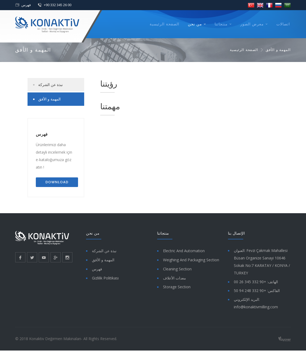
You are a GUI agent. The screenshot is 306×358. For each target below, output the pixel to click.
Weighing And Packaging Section (191, 259)
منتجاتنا (221, 24)
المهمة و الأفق (49, 99)
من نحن (195, 24)
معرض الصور (252, 24)
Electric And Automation (184, 250)
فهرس (26, 4)
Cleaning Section (177, 268)
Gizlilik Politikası (105, 278)
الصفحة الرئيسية (164, 24)
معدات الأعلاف (174, 278)
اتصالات (283, 24)
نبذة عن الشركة (50, 84)
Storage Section (177, 286)
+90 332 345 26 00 (57, 4)
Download (56, 182)
